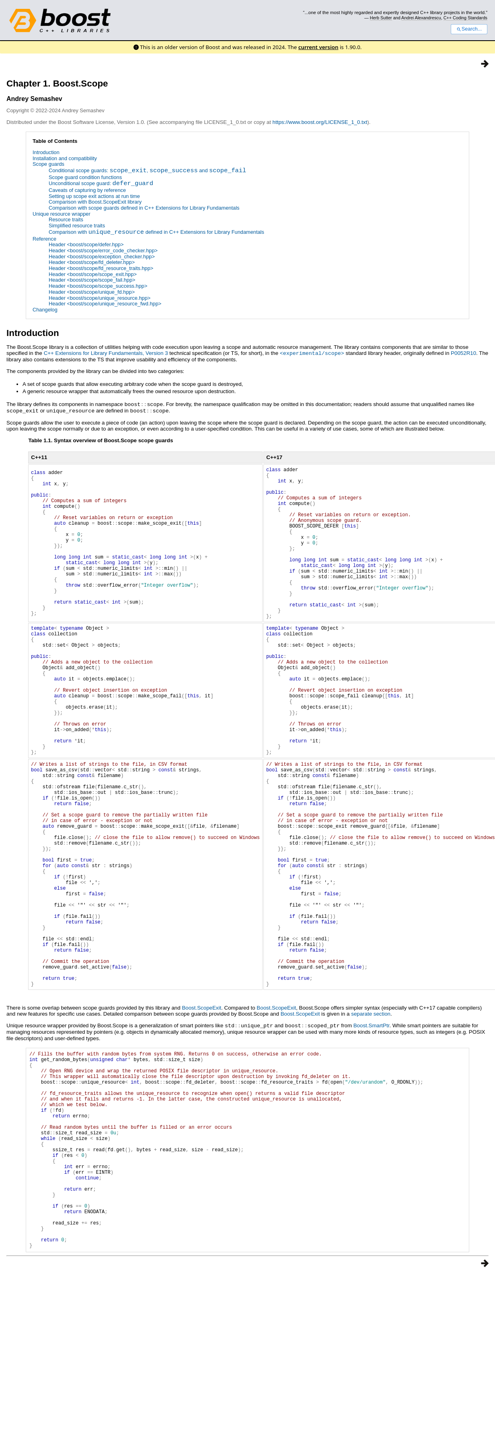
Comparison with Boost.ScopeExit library (95, 202)
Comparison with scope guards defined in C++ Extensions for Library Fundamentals (144, 208)
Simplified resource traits (77, 226)
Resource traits (66, 220)
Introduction (46, 152)
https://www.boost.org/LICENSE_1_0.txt (320, 122)
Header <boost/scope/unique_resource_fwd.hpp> (105, 304)
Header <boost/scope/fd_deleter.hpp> (92, 263)
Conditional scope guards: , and (147, 171)
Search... (469, 29)
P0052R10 (463, 353)
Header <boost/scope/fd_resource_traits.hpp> (101, 268)
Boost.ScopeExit (201, 1115)
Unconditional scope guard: (101, 184)
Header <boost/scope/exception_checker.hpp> (102, 257)
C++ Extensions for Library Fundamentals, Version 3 (106, 353)
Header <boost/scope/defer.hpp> (86, 244)
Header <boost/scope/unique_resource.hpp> (99, 298)
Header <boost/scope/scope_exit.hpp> (93, 274)
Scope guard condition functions (85, 177)
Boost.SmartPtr (371, 1133)
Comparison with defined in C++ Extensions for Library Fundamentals (156, 233)
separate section (370, 1121)
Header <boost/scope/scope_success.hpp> (98, 286)
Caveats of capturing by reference (87, 190)
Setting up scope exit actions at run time (94, 196)
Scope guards (48, 164)
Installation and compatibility (65, 158)
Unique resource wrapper (61, 214)
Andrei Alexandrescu (421, 17)
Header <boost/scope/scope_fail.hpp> (92, 280)
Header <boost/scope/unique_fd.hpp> (92, 292)
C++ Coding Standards (465, 17)
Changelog (45, 310)
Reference (44, 239)
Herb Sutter (381, 17)
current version (318, 47)
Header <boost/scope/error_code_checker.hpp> (103, 250)
